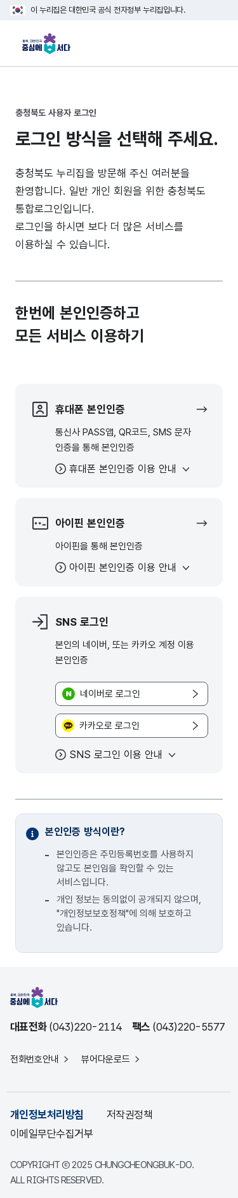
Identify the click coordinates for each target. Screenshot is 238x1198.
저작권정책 (129, 1114)
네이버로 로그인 (110, 694)
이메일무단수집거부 (51, 1133)
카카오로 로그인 (109, 725)
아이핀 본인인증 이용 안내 (122, 567)
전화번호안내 (34, 1059)
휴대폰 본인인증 (77, 409)
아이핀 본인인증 (77, 523)
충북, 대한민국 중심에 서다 (49, 43)
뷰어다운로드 (105, 1059)
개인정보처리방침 (47, 1114)
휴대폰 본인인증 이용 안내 (122, 469)
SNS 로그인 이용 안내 (115, 755)
